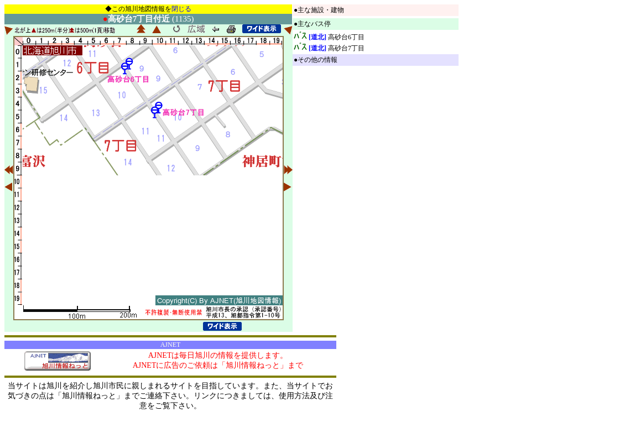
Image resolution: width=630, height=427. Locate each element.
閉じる (181, 9)
